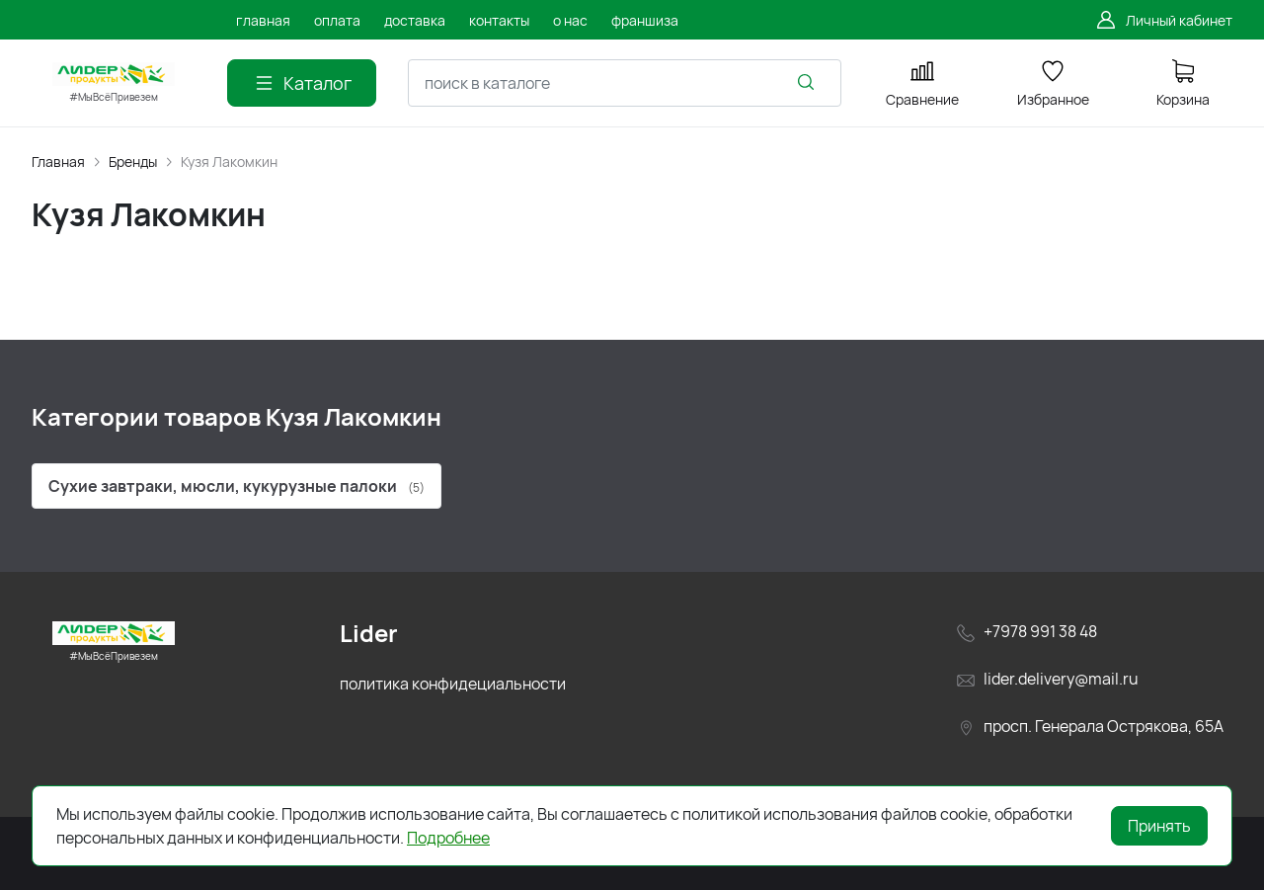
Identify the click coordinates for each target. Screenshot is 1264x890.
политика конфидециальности (453, 683)
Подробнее (448, 838)
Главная (58, 161)
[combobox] (624, 83)
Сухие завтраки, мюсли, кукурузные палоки (236, 486)
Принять (1159, 826)
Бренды (133, 161)
